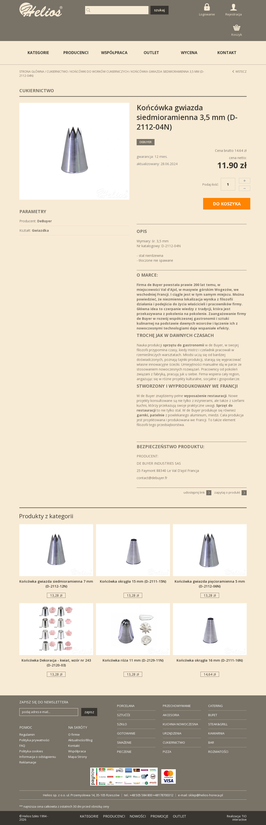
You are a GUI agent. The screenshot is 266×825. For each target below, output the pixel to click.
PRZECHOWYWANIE (177, 706)
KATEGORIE (89, 816)
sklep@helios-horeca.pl (205, 795)
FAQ (22, 745)
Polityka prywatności (34, 740)
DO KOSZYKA (227, 204)
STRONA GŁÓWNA (31, 72)
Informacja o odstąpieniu (37, 757)
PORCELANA (125, 706)
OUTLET (151, 52)
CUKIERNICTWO (174, 742)
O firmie (74, 734)
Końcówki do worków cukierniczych (99, 72)
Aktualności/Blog (80, 740)
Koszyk (236, 31)
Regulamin (27, 734)
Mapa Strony (77, 757)
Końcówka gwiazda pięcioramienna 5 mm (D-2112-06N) (210, 583)
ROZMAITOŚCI (218, 751)
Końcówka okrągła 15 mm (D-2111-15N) (133, 581)
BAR (211, 742)
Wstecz (239, 72)
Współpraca (77, 751)
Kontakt (74, 745)
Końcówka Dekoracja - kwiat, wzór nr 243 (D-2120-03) (56, 662)
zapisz (89, 712)
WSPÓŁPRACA (114, 52)
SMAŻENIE (124, 742)
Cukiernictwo (57, 72)
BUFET (212, 715)
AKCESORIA (171, 715)
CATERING (215, 706)
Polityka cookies (31, 751)
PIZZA (167, 751)
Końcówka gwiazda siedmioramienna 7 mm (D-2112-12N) (56, 583)
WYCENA (189, 52)
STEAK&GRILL (218, 724)
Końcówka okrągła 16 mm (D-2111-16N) (210, 660)
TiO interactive (239, 818)
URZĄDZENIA (172, 733)
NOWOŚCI (138, 816)
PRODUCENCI (76, 52)
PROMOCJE (159, 816)
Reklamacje (27, 762)
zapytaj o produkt (230, 492)
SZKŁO (122, 724)
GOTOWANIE (126, 733)
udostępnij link (197, 492)
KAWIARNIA (216, 733)
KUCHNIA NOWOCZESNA (180, 724)
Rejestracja (233, 10)
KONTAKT (226, 52)
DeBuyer (146, 142)
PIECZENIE (124, 751)
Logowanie (207, 9)
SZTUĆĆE (123, 715)
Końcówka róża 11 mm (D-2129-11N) (133, 660)
